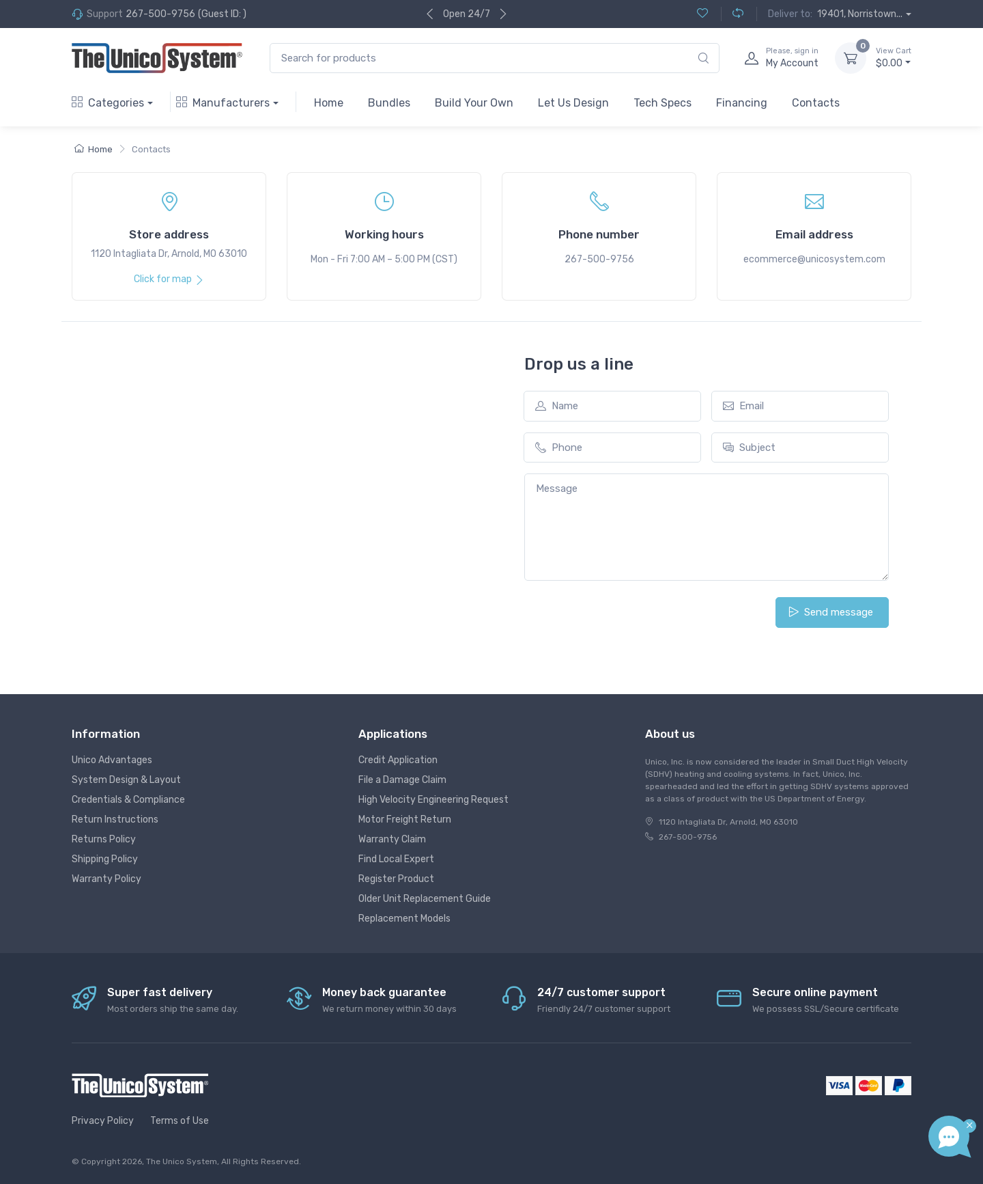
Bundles (389, 102)
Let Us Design (573, 102)
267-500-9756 (160, 14)
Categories (108, 102)
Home (328, 102)
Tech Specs (662, 102)
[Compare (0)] (732, 14)
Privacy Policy (103, 1121)
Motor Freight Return (404, 819)
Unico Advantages (112, 760)
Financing (741, 102)
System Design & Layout (126, 780)
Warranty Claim (392, 839)
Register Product (396, 879)
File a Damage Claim (402, 780)
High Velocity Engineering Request (433, 800)
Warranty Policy (106, 879)
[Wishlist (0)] (702, 14)
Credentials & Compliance (128, 800)
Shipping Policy (105, 859)
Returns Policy (104, 839)
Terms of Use (179, 1121)
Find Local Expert (396, 859)
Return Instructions (115, 819)
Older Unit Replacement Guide (424, 899)
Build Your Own (474, 102)
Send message (830, 612)
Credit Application (398, 760)
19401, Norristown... (859, 14)
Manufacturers (223, 102)
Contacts (816, 102)
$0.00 (893, 57)
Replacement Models (404, 918)
